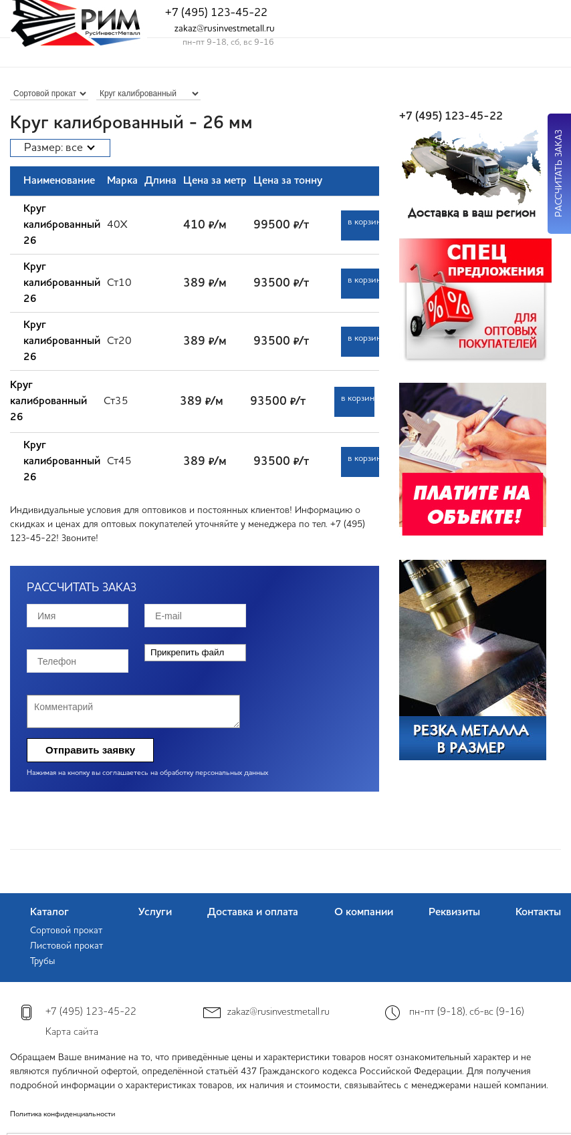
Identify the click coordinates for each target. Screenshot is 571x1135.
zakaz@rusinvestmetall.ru (225, 28)
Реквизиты (454, 912)
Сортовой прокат (66, 930)
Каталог (49, 912)
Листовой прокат (66, 946)
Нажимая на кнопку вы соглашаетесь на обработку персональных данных (147, 773)
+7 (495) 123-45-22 (216, 13)
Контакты (538, 912)
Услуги (155, 912)
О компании (363, 912)
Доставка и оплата (252, 912)
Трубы (42, 961)
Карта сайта (71, 1032)
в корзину (364, 222)
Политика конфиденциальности (62, 1114)
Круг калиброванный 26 (61, 225)
